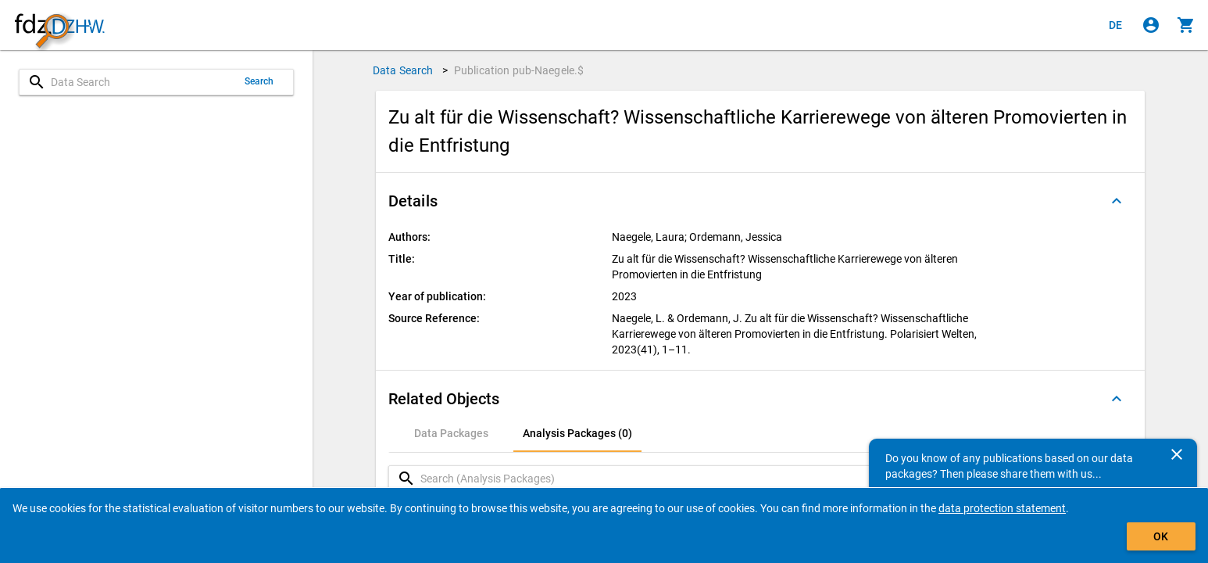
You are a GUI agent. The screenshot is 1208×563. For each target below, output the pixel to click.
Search (259, 81)
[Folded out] (1116, 201)
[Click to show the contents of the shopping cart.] (1186, 25)
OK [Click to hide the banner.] (1160, 536)
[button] (760, 201)
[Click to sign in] (1151, 25)
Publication (519, 70)
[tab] (450, 433)
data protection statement (1002, 508)
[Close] (1176, 454)
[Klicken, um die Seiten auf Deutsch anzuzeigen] (1115, 25)
